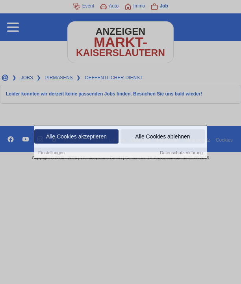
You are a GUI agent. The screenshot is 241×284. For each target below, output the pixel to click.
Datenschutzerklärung (181, 153)
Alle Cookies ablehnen (162, 137)
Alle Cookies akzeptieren (76, 137)
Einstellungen (51, 153)
